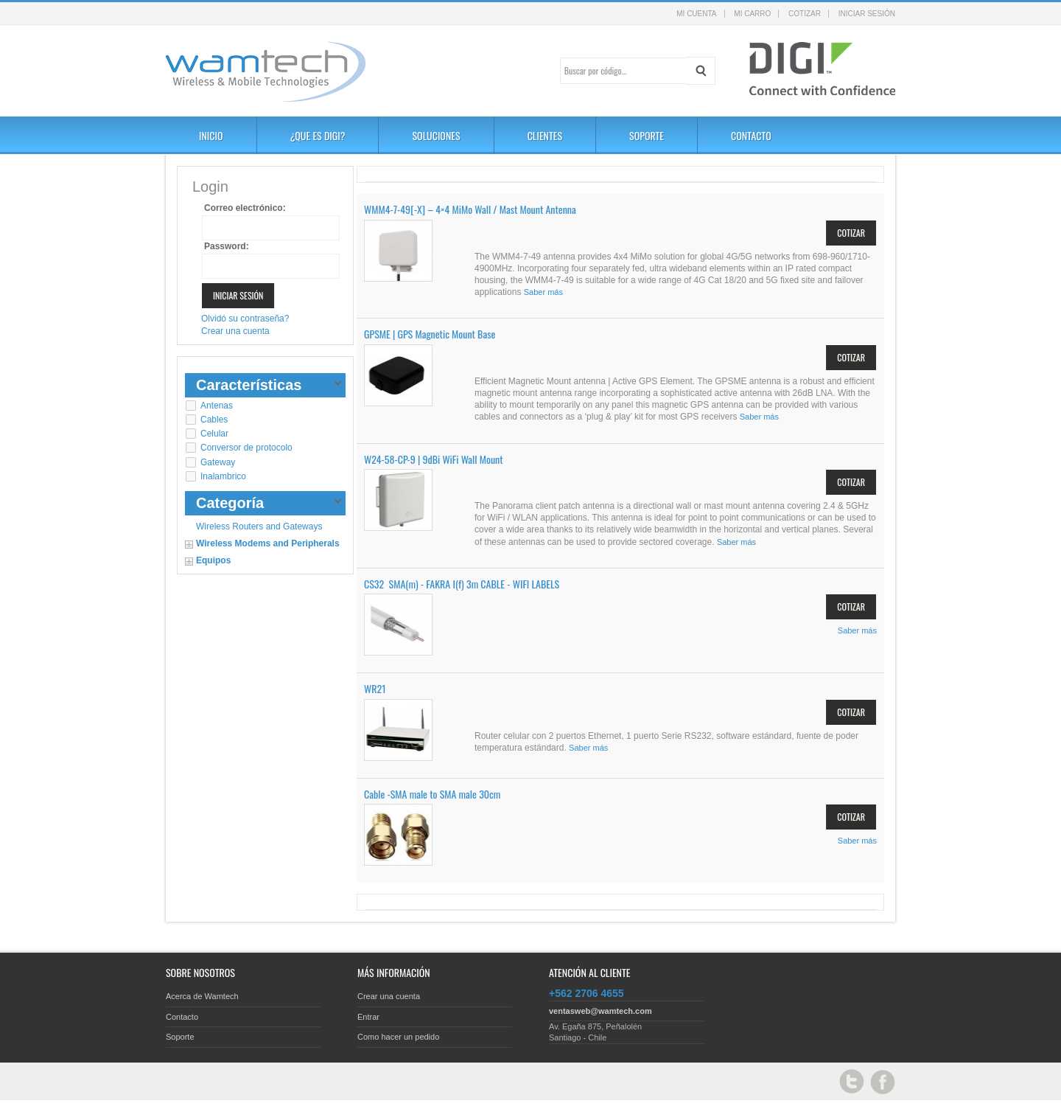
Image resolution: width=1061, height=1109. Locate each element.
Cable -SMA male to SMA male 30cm (432, 794)
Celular (214, 433)
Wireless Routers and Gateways (259, 526)
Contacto (182, 1016)
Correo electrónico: (245, 208)
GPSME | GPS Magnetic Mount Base (429, 333)
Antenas (216, 405)
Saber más (543, 292)
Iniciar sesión (866, 14)
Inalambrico (223, 476)
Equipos (213, 560)
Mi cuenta (696, 14)
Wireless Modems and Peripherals (268, 543)
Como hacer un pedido (398, 1036)
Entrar (368, 1016)
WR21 (374, 688)
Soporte (180, 1036)
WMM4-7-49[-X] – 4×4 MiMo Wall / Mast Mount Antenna (470, 209)
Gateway (217, 462)
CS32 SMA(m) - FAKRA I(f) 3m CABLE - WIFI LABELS (461, 583)
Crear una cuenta (235, 331)
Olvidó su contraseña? (245, 318)
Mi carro (752, 14)
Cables (214, 419)
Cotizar (804, 14)
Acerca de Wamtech (202, 996)
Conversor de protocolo (246, 447)
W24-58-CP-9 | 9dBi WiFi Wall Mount (433, 459)
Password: (226, 246)
